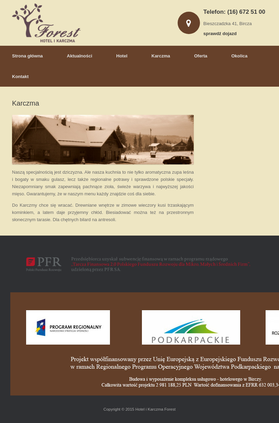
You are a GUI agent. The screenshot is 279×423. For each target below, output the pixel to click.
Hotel (121, 55)
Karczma (161, 55)
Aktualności (79, 55)
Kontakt (20, 76)
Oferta (200, 55)
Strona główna (27, 55)
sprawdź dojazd (222, 33)
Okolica (239, 55)
